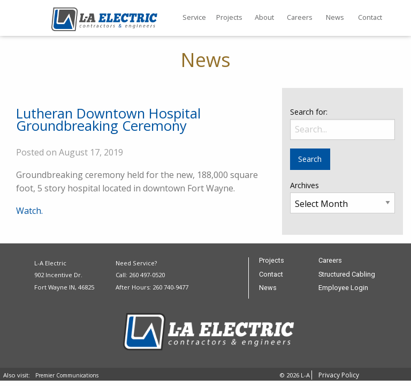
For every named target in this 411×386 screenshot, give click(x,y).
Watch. (29, 211)
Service (194, 17)
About (264, 17)
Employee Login (343, 288)
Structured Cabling (346, 274)
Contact (370, 17)
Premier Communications (66, 375)
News (335, 17)
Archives (304, 185)
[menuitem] (194, 18)
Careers (300, 17)
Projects (229, 17)
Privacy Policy (338, 375)
